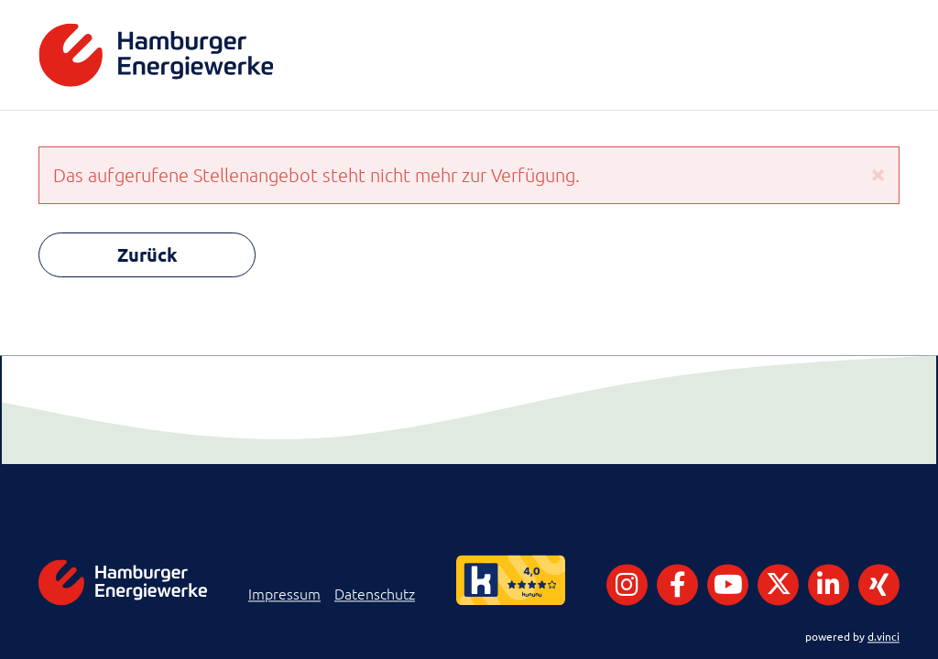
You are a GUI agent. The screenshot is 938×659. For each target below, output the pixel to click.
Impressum (284, 594)
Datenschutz (374, 594)
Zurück (147, 254)
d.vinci (883, 636)
